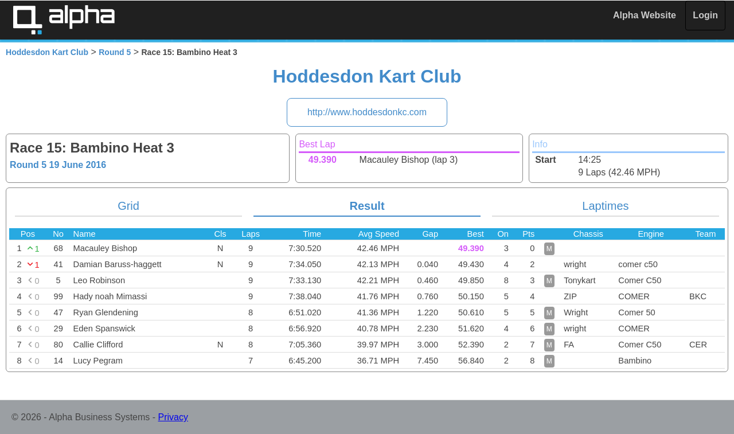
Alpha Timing (64, 20)
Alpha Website (644, 15)
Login (705, 15)
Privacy (173, 417)
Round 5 (115, 52)
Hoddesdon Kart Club (47, 52)
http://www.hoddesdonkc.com (367, 112)
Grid (128, 206)
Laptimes (605, 206)
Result (366, 206)
